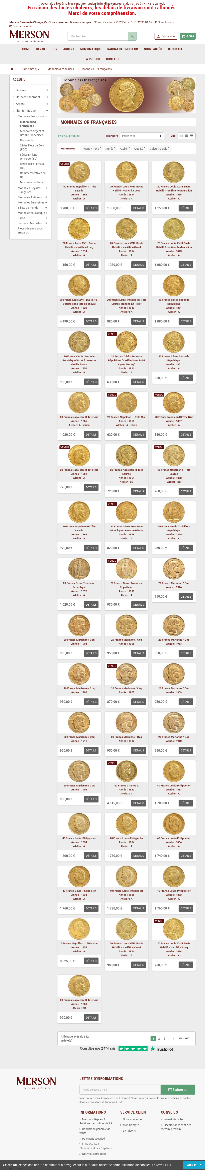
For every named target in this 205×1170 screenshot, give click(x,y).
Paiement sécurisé (93, 1125)
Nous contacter (132, 1106)
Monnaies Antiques (30, 197)
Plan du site (16, 1155)
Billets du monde (28, 207)
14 (172, 1038)
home (26, 49)
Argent (20, 104)
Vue (173, 135)
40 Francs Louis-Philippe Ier (174, 785)
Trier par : (112, 135)
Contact (112, 59)
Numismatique (26, 110)
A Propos (93, 59)
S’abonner (178, 1076)
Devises (21, 90)
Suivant (185, 1038)
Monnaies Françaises (31, 116)
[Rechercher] (101, 36)
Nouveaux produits (94, 1140)
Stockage (175, 49)
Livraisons (129, 1117)
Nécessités (26, 140)
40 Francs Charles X (126, 785)
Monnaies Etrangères (31, 202)
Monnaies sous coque (31, 212)
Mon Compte (131, 1111)
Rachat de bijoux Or (122, 49)
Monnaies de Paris (31, 182)
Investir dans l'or (174, 1106)
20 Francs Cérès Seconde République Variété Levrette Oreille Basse (79, 360)
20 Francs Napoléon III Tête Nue (79, 417)
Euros (21, 218)
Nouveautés (153, 49)
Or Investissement (28, 97)
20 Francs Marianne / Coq (173, 583)
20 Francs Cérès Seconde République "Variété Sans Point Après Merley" (126, 360)
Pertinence (128, 135)
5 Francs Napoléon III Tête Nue (79, 943)
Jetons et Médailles (30, 223)
